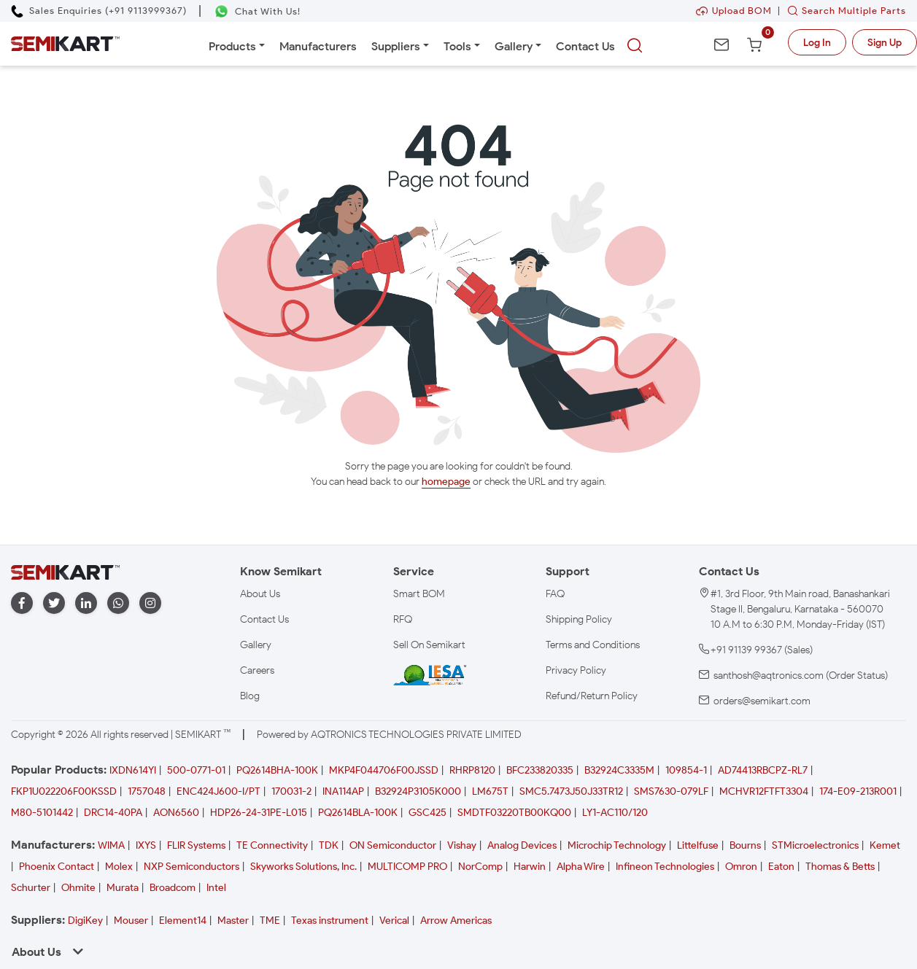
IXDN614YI (132, 770)
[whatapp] (118, 603)
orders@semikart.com (761, 701)
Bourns (745, 845)
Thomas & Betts (840, 866)
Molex (119, 866)
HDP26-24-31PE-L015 (258, 812)
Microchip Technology (617, 845)
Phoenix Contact (56, 866)
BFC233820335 (539, 770)
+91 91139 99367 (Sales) (762, 650)
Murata (123, 888)
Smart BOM (419, 594)
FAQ (555, 594)
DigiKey (85, 920)
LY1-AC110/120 (615, 812)
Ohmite (78, 888)
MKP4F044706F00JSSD (383, 770)
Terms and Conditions (593, 645)
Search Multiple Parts (843, 10)
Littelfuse (698, 845)
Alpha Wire (581, 866)
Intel (216, 888)
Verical (394, 920)
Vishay (461, 845)
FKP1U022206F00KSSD (64, 791)
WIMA (111, 845)
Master (233, 920)
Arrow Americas (456, 920)
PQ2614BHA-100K (277, 770)
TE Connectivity (272, 845)
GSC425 (427, 812)
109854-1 (686, 770)
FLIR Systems (196, 845)
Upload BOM (734, 10)
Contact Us (585, 46)
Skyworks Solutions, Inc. (303, 866)
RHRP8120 (472, 770)
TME (270, 920)
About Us (260, 594)
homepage (446, 481)
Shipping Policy (579, 619)
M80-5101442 (42, 812)
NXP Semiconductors (191, 866)
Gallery (514, 46)
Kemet (885, 845)
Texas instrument (329, 920)
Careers (257, 670)
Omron (741, 866)
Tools (457, 46)
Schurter (30, 888)
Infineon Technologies (665, 866)
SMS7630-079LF (671, 791)
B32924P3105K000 (418, 791)
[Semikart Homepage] (65, 43)
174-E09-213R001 (858, 791)
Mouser (131, 920)
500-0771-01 (196, 770)
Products (232, 46)
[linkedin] (86, 603)
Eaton (781, 866)
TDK (328, 845)
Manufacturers (318, 46)
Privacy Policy (576, 670)
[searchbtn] (634, 46)
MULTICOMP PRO (407, 866)
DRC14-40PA (113, 812)
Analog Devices (522, 845)
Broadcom (173, 888)
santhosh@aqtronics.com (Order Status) (800, 675)
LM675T (490, 791)
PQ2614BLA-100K (358, 812)
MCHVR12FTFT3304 (763, 791)
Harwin (530, 866)
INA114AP (343, 791)
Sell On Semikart (429, 645)
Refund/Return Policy (592, 696)
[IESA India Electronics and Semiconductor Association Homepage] (429, 674)
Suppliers (395, 46)
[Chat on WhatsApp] (257, 11)
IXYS (146, 845)
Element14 (182, 920)
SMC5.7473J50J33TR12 (571, 791)
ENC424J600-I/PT (218, 791)
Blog (250, 696)
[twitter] (54, 603)
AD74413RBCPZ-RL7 (763, 770)
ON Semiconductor (392, 845)
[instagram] (150, 603)
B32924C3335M (619, 770)
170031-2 (291, 791)
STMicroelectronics (815, 845)
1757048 (147, 791)
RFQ (402, 619)
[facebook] (22, 603)
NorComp (480, 866)
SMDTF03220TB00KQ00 (514, 812)
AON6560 (176, 812)
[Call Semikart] (99, 10)
